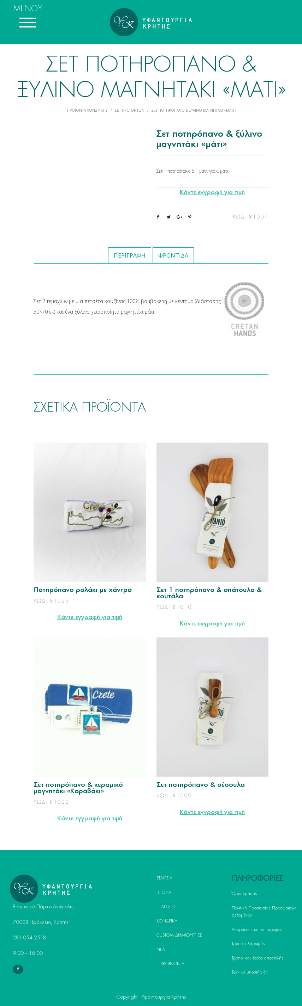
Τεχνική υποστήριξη (250, 972)
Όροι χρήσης (244, 893)
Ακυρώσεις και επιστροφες (257, 929)
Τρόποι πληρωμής (248, 944)
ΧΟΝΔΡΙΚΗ (167, 921)
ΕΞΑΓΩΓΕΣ (166, 907)
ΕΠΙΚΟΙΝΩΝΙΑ (170, 964)
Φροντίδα (173, 255)
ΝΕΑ (160, 950)
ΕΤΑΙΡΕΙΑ (164, 878)
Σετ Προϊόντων (129, 110)
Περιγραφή (130, 255)
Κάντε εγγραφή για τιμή (212, 192)
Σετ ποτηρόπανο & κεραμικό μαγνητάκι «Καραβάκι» (78, 788)
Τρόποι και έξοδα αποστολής (258, 958)
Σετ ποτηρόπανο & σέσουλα (200, 785)
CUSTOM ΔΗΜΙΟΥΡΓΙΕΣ (179, 935)
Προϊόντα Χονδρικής (87, 110)
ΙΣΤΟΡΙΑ (163, 892)
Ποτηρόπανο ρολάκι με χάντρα (83, 590)
